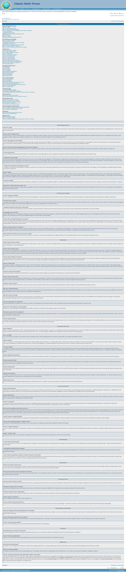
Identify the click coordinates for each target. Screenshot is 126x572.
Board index (4, 21)
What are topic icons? (7, 75)
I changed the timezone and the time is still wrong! (13, 42)
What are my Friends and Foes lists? (10, 95)
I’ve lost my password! (7, 31)
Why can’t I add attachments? (8, 58)
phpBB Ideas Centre (64, 550)
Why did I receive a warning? (8, 59)
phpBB (7, 570)
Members (121, 13)
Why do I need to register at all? (9, 28)
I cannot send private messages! (9, 89)
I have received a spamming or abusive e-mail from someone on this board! (18, 92)
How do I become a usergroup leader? (10, 83)
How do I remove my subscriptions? (10, 109)
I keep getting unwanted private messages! (11, 91)
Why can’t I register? (6, 36)
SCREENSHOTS (35, 9)
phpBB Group (41, 545)
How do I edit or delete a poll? (8, 55)
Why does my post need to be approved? (11, 62)
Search (116, 13)
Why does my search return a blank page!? (11, 101)
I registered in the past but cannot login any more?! (13, 33)
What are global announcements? (9, 71)
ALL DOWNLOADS (57, 9)
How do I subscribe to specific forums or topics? (12, 108)
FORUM (22, 9)
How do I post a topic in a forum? (9, 50)
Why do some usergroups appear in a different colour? (14, 84)
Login (4, 13)
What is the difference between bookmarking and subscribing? (15, 107)
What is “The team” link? (7, 86)
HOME (15, 9)
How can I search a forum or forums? (10, 99)
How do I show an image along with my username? (13, 44)
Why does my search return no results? (10, 100)
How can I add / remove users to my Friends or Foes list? (14, 96)
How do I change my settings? (8, 40)
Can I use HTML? (6, 68)
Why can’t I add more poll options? (9, 54)
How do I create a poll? (7, 53)
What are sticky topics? (7, 73)
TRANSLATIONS (46, 9)
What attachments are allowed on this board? (12, 112)
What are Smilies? (6, 69)
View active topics (15, 19)
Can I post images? (6, 70)
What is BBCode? (6, 66)
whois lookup (98, 556)
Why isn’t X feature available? (8, 117)
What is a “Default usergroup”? (9, 85)
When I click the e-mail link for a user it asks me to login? (14, 47)
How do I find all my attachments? (9, 113)
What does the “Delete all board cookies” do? (12, 37)
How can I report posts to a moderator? (10, 60)
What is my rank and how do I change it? (11, 46)
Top (3, 131)
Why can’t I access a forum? (8, 57)
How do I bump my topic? (7, 63)
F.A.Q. (28, 9)
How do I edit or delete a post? (9, 51)
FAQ (111, 13)
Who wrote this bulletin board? (8, 116)
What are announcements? (8, 72)
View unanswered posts (6, 19)
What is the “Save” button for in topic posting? (12, 61)
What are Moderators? (7, 80)
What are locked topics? (7, 74)
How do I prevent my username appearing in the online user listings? (17, 30)
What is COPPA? (6, 35)
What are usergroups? (7, 81)
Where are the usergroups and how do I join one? (13, 82)
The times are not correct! (8, 41)
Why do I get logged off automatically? (10, 29)
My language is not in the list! (8, 43)
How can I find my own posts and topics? (11, 104)
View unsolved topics (6, 18)
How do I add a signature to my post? (10, 52)
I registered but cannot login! (8, 32)
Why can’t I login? (6, 27)
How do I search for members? (9, 102)
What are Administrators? (7, 78)
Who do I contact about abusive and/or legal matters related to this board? (18, 119)
